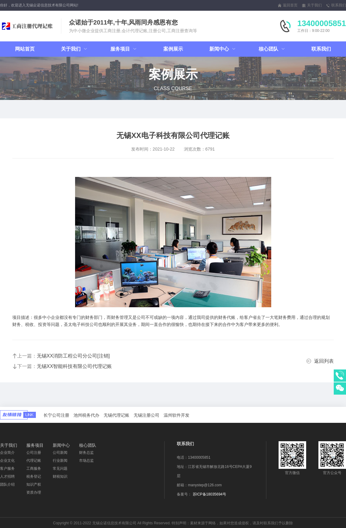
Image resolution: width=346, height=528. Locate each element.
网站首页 (25, 49)
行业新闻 (60, 460)
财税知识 (60, 476)
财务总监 (86, 452)
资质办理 (33, 492)
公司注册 (33, 452)
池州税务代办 (86, 415)
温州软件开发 (176, 415)
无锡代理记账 (116, 415)
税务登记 (33, 476)
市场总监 (86, 460)
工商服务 (33, 468)
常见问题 (60, 468)
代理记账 (33, 460)
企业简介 (7, 452)
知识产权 (33, 484)
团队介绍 (7, 484)
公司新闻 (60, 452)
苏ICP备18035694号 (209, 494)
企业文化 (7, 460)
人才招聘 (7, 476)
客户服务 (7, 468)
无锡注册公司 (146, 415)
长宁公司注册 (56, 415)
